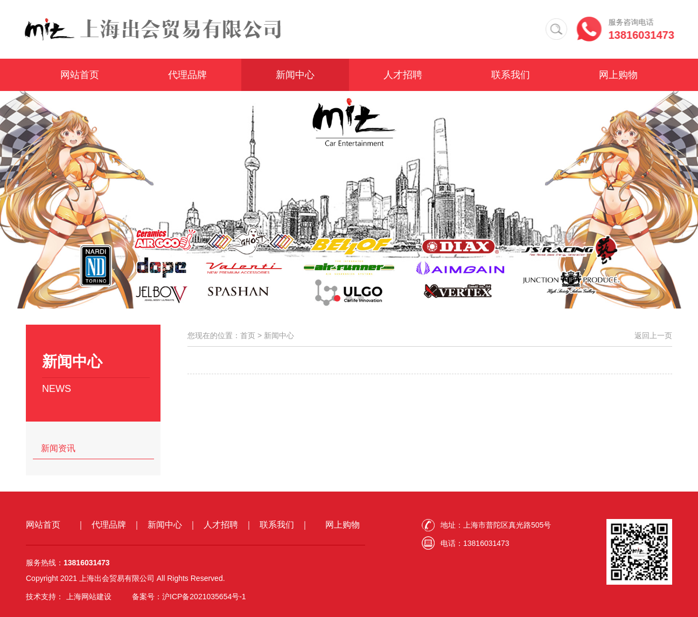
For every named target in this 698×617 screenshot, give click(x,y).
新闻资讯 (58, 448)
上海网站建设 (88, 596)
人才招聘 (402, 75)
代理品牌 (187, 75)
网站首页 (79, 75)
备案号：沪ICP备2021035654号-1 (189, 596)
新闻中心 (295, 75)
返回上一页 (653, 335)
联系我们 (510, 75)
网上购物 (618, 75)
